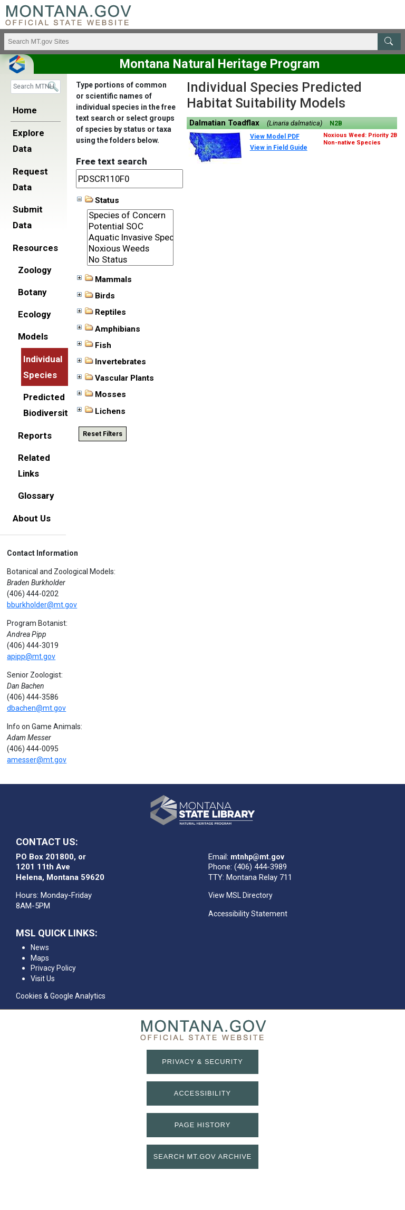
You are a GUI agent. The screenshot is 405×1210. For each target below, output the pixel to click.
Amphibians (108, 328)
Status (98, 200)
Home (25, 110)
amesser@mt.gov (36, 760)
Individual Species (42, 367)
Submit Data (28, 217)
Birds (96, 296)
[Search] (36, 87)
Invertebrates (111, 361)
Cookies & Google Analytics (60, 996)
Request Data (30, 179)
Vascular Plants (115, 378)
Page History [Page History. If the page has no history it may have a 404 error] (203, 1125)
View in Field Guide (278, 147)
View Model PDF (275, 136)
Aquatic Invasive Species (130, 237)
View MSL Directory (240, 895)
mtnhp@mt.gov (257, 857)
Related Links (34, 465)
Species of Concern (130, 215)
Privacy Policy (53, 968)
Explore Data (28, 141)
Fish (94, 345)
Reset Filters (102, 434)
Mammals (104, 279)
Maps (40, 958)
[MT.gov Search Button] (389, 41)
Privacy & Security (202, 1062)
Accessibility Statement (247, 913)
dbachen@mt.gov (36, 708)
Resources (35, 248)
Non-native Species (352, 142)
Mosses (101, 394)
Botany (32, 292)
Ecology (34, 314)
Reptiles (101, 312)
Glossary (36, 495)
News (40, 947)
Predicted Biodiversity (47, 405)
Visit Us (43, 978)
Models (33, 336)
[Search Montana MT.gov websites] (202, 41)
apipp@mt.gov (31, 656)
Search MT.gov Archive (202, 1156)
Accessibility (202, 1093)
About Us (32, 518)
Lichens (101, 410)
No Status (130, 259)
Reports (35, 435)
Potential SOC (130, 226)
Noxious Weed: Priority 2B (360, 135)
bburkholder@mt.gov (42, 605)
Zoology (34, 270)
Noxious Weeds (130, 248)
